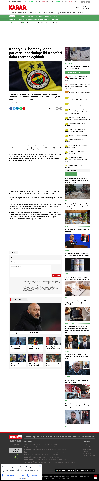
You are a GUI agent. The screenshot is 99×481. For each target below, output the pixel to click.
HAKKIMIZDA (27, 437)
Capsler (41, 462)
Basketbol (24, 16)
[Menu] (82, 12)
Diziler (32, 454)
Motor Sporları (48, 16)
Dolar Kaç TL (86, 451)
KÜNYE (39, 437)
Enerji (49, 449)
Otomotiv (44, 449)
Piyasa (35, 449)
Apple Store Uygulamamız (87, 470)
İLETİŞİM (34, 437)
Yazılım (54, 457)
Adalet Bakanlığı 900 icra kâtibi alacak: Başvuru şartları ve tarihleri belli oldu (38, 19)
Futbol (18, 16)
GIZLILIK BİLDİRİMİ (66, 437)
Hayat (43, 13)
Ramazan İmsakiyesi (89, 456)
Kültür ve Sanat (58, 462)
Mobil (34, 457)
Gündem (37, 460)
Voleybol (30, 16)
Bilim (57, 457)
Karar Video (50, 13)
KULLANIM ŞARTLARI (55, 437)
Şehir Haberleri (87, 453)
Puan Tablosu (87, 449)
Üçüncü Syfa (40, 444)
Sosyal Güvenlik (56, 449)
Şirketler (64, 449)
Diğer (55, 16)
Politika (34, 444)
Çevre (51, 444)
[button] (47, 108)
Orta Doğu (34, 447)
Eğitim (56, 444)
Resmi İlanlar (66, 13)
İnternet (39, 457)
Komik (51, 460)
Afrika (54, 447)
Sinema (46, 460)
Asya (50, 447)
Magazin (37, 454)
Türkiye (47, 444)
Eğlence (55, 454)
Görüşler (58, 13)
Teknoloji (27, 457)
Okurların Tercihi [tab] (71, 174)
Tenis (35, 16)
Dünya (27, 13)
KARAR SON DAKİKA (15, 450)
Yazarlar (21, 13)
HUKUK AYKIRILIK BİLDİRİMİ (88, 437)
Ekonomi (33, 13)
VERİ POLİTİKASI (76, 437)
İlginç (54, 460)
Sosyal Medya (47, 457)
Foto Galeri (28, 462)
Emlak (39, 449)
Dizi (42, 460)
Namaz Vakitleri (87, 447)
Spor (38, 13)
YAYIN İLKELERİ (45, 437)
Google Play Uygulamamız (66, 470)
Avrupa (46, 447)
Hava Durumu (87, 445)
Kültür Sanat (76, 13)
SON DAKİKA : (13, 19)
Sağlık (42, 454)
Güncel (14, 13)
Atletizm (41, 16)
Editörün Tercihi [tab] (84, 174)
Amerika (40, 447)
